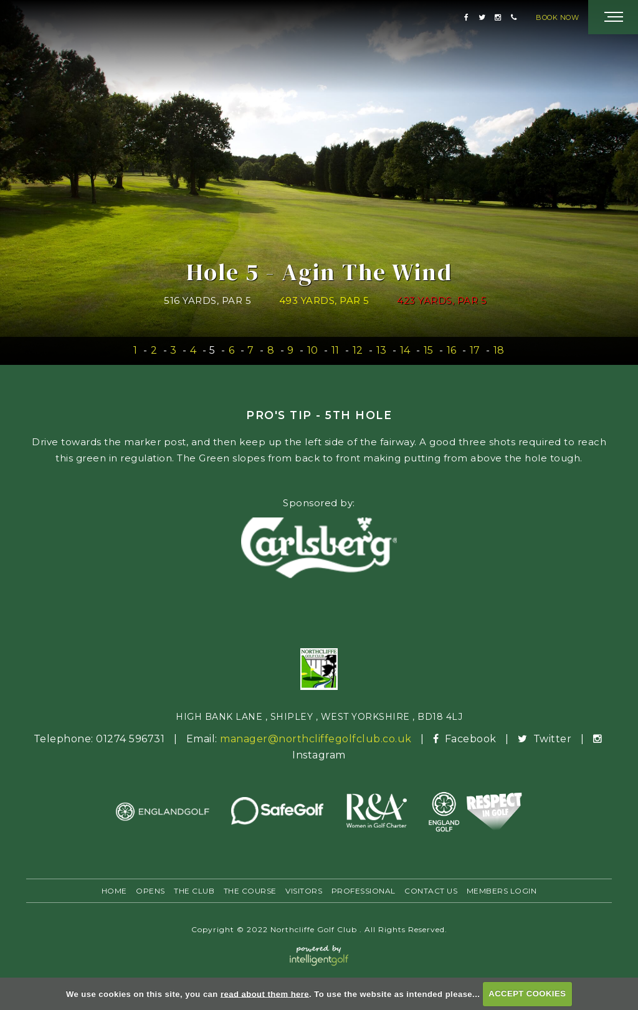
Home (114, 890)
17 (475, 350)
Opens (150, 890)
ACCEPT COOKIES (527, 993)
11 (335, 350)
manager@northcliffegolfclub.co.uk (316, 739)
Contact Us (430, 890)
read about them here (265, 993)
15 (429, 350)
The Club (194, 890)
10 (312, 350)
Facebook (466, 739)
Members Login (502, 890)
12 (358, 350)
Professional (363, 890)
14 (405, 350)
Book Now (557, 17)
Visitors (303, 890)
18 (499, 350)
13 (381, 350)
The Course (250, 890)
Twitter (546, 739)
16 (452, 350)
